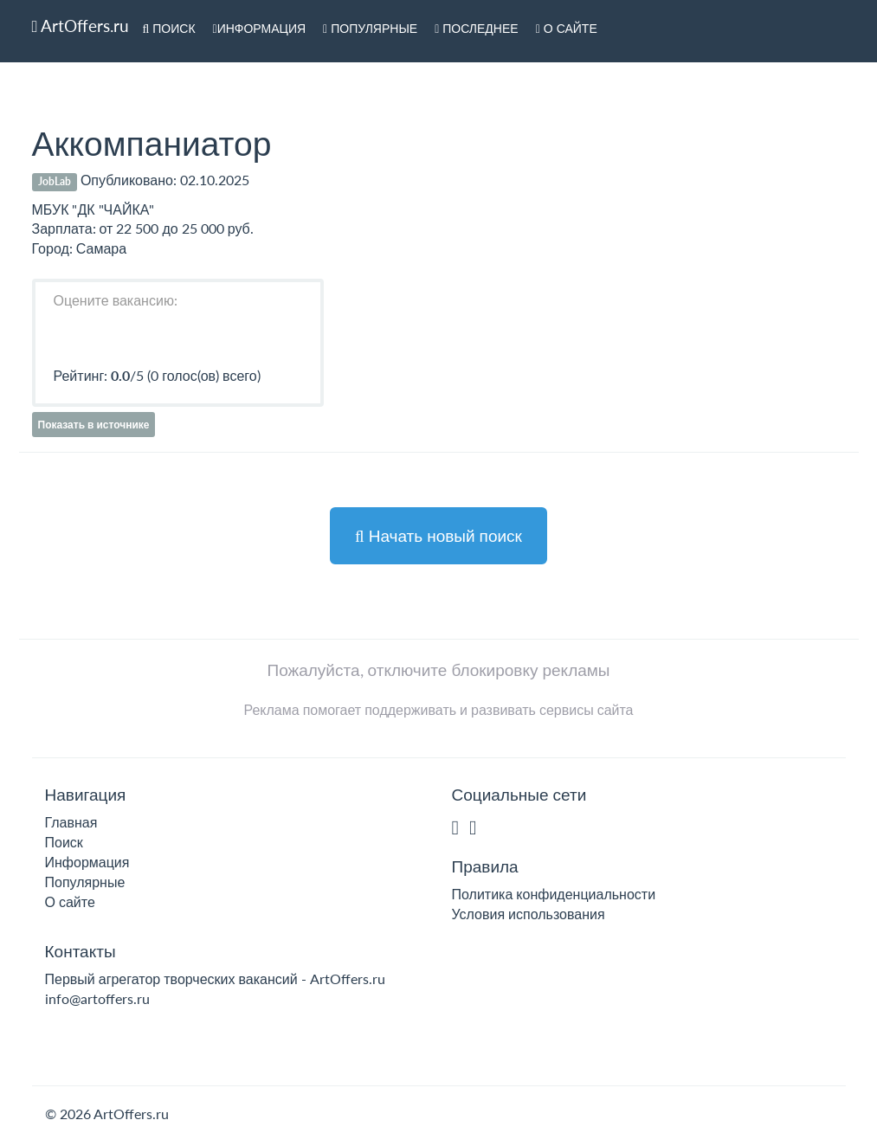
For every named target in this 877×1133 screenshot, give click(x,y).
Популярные (370, 28)
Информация (259, 28)
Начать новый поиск (438, 535)
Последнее (477, 28)
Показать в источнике (94, 424)
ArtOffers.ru (81, 25)
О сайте (566, 28)
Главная (71, 822)
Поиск (168, 28)
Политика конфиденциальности (554, 893)
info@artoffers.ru (97, 998)
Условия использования (528, 913)
